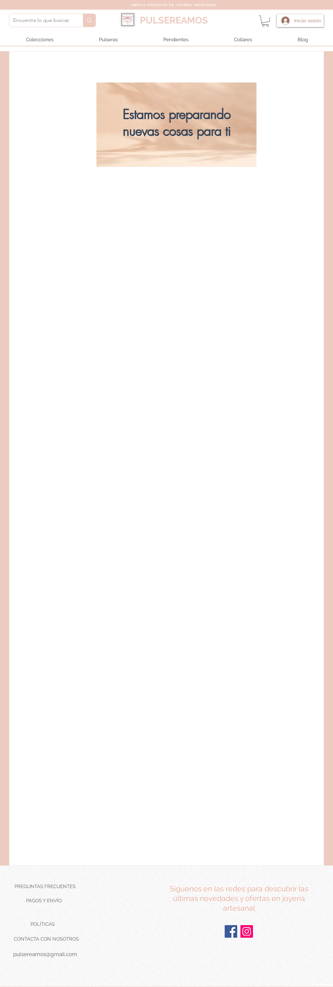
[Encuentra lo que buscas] (41, 20)
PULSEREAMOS (174, 20)
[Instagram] (246, 931)
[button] (265, 20)
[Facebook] (231, 931)
